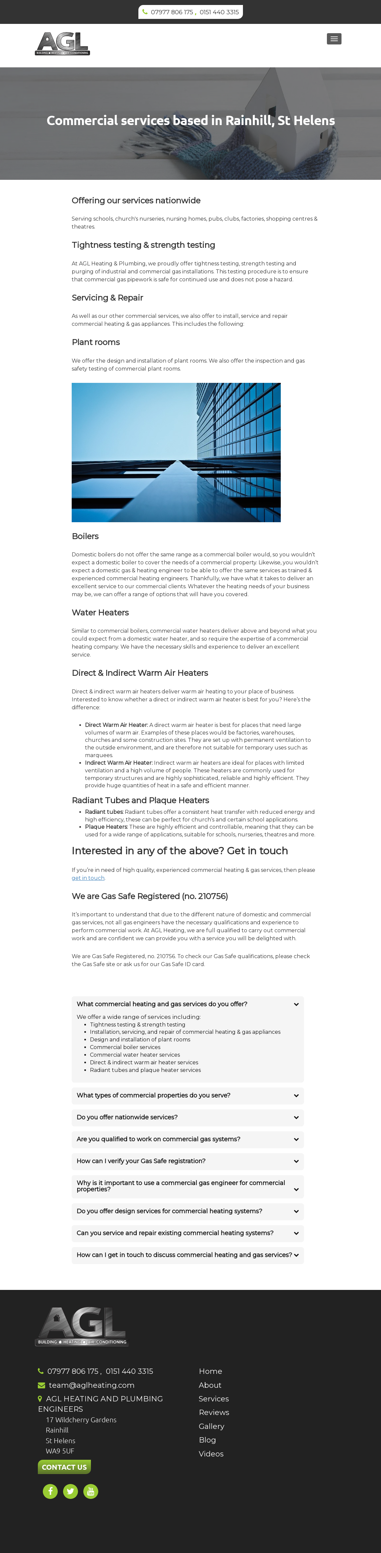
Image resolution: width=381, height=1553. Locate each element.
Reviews (214, 1412)
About (210, 1385)
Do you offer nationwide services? (127, 1117)
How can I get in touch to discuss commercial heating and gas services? (184, 1255)
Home (210, 1371)
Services (214, 1398)
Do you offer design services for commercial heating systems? (169, 1211)
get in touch (88, 878)
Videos (211, 1453)
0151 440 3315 (219, 12)
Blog (207, 1440)
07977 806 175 (172, 12)
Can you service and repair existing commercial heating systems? (175, 1233)
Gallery (211, 1426)
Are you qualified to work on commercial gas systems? (158, 1139)
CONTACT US (64, 1466)
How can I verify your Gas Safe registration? (141, 1161)
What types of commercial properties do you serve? (153, 1095)
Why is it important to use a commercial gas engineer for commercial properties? (181, 1186)
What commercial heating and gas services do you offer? (162, 1004)
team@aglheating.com (92, 1385)
